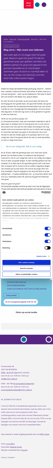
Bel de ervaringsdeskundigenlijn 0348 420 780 (20, 302)
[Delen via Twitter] (22, 316)
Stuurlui (24, 450)
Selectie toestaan (26, 268)
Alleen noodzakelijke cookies (26, 274)
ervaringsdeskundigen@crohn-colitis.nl (16, 390)
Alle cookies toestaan (26, 262)
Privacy (3, 457)
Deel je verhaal (11, 295)
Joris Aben (11, 444)
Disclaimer (11, 457)
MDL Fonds (44, 434)
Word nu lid (28, 4)
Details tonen (41, 256)
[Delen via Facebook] (18, 316)
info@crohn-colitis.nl (9, 379)
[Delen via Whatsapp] (34, 316)
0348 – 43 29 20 (7, 372)
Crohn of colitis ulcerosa (16, 282)
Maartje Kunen (16, 447)
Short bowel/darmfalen (16, 285)
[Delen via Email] (30, 316)
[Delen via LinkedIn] (26, 316)
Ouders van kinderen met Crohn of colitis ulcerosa (26, 288)
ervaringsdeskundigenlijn (24, 384)
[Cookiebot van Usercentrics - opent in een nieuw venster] (41, 192)
